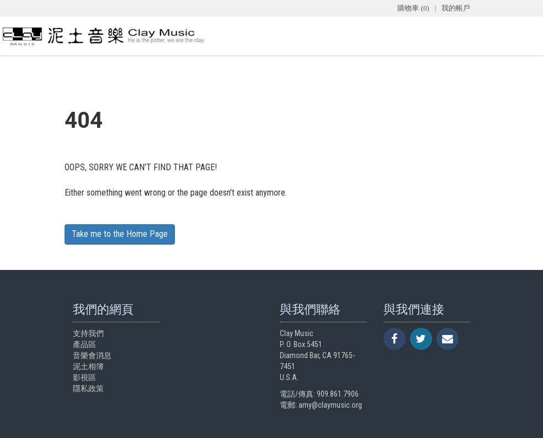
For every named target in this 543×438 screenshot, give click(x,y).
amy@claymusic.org (330, 405)
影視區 (84, 377)
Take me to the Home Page (120, 234)
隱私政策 (88, 388)
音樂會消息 (92, 355)
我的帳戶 (455, 8)
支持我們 (88, 333)
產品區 (84, 344)
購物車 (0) (413, 8)
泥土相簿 (88, 366)
